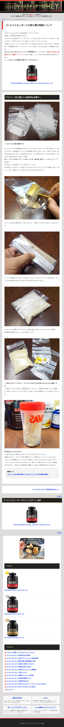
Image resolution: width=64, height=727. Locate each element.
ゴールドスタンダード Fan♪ (33, 6)
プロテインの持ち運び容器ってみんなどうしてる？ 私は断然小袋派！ (28, 474)
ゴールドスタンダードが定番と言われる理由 (18, 655)
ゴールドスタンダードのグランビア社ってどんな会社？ (21, 686)
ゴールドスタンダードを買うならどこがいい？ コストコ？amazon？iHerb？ (26, 684)
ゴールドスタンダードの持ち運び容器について (19, 678)
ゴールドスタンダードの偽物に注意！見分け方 (19, 666)
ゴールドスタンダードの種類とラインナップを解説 (20, 675)
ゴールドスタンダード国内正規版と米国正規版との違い (21, 661)
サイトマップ (10, 689)
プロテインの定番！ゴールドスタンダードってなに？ (21, 652)
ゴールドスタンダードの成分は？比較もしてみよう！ (21, 664)
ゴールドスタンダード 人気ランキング (17, 672)
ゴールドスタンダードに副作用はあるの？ (18, 681)
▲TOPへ (59, 496)
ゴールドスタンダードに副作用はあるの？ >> (46, 489)
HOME (3, 19)
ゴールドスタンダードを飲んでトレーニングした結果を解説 (22, 658)
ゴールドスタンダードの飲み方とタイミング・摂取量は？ (22, 669)
